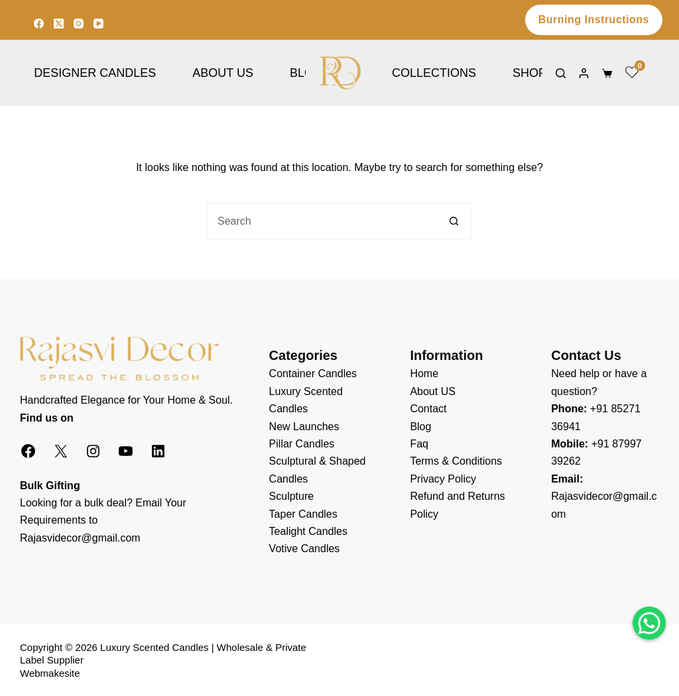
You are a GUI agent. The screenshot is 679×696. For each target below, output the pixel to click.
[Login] (584, 73)
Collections (434, 73)
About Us (222, 73)
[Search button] (454, 221)
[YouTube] (98, 24)
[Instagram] (79, 24)
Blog (420, 426)
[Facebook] (39, 24)
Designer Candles (95, 73)
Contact (428, 408)
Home (424, 373)
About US (432, 391)
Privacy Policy (443, 479)
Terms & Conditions (456, 461)
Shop (529, 73)
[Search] (561, 73)
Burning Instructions (593, 19)
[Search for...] (321, 221)
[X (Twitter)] (59, 24)
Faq (419, 443)
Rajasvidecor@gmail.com (80, 538)
